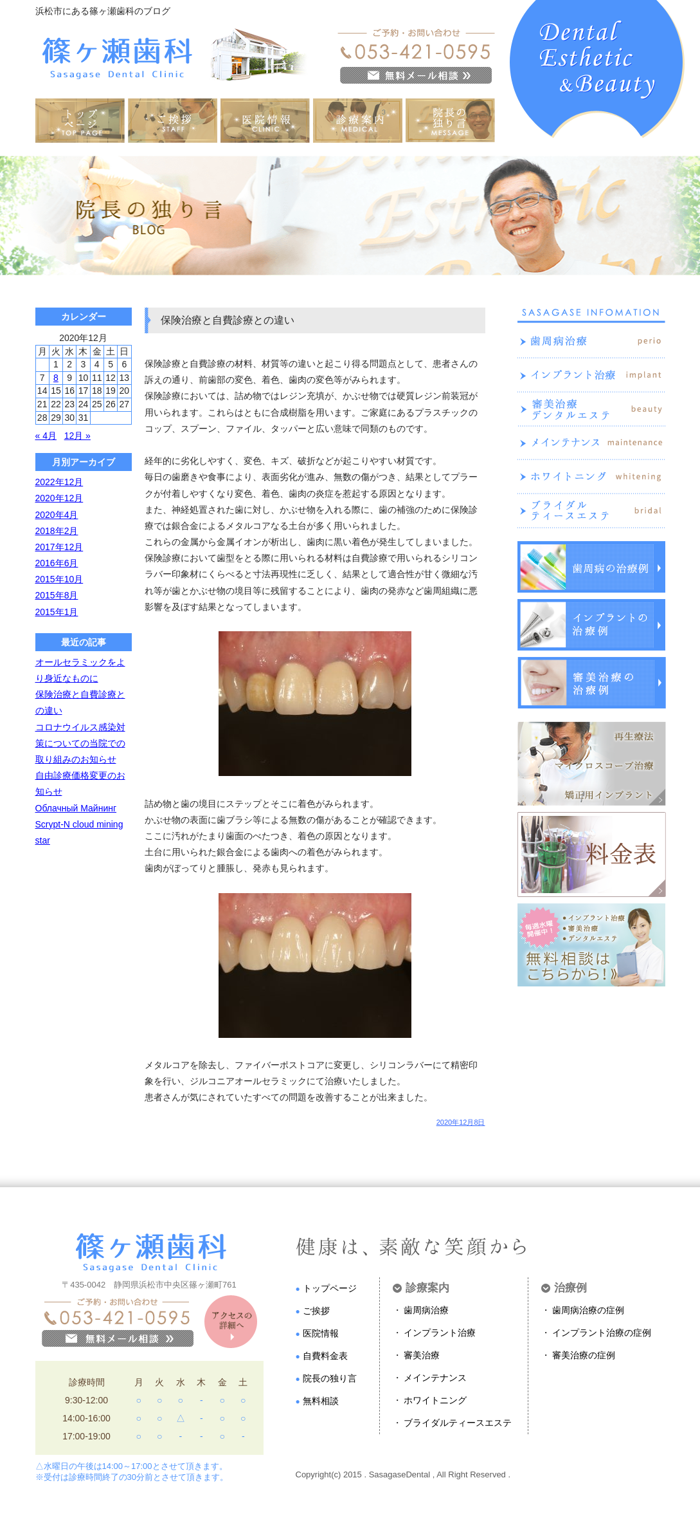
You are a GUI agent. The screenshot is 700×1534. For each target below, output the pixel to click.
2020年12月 (59, 498)
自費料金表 (325, 1356)
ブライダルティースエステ (458, 1423)
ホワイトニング (435, 1400)
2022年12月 (59, 482)
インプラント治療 (440, 1332)
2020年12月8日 (460, 1122)
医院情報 (321, 1333)
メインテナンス (435, 1377)
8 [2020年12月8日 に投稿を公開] (55, 378)
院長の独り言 (330, 1378)
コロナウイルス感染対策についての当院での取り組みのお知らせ (80, 743)
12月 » (77, 435)
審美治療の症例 (583, 1355)
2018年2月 (56, 531)
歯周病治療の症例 (588, 1310)
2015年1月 (56, 612)
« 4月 (46, 435)
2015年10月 (59, 579)
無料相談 (321, 1401)
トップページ (330, 1288)
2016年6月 (56, 563)
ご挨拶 (316, 1311)
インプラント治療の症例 (601, 1332)
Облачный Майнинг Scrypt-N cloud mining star (79, 824)
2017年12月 (59, 547)
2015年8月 (56, 595)
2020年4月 (56, 515)
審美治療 (422, 1355)
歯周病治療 (426, 1310)
